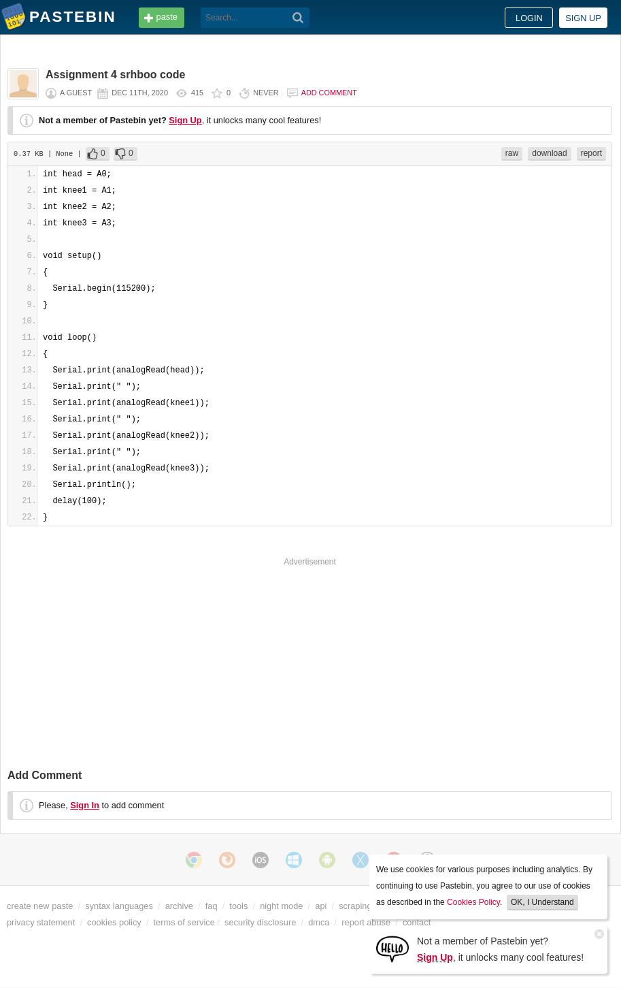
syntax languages (119, 906)
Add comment (329, 93)
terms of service (184, 922)
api (320, 906)
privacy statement (41, 922)
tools (238, 906)
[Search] (298, 17)
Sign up (583, 18)
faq (211, 906)
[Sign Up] (392, 948)
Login (529, 18)
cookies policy (114, 922)
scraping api (362, 906)
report (591, 153)
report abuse (365, 922)
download (549, 153)
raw (511, 153)
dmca (318, 922)
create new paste (40, 906)
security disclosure (260, 922)
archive (179, 906)
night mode (281, 906)
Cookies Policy (473, 902)
